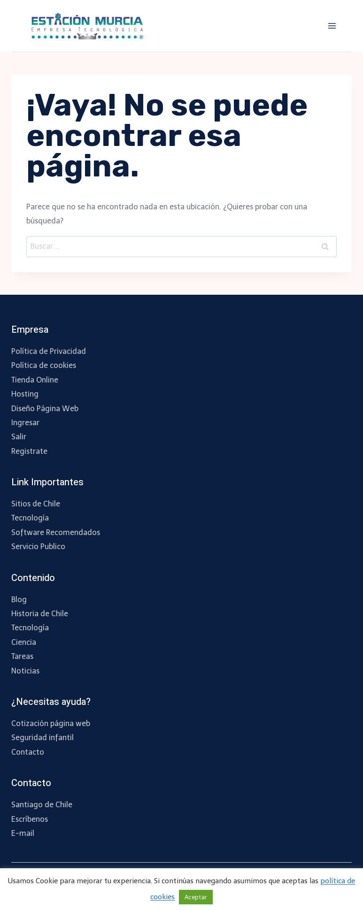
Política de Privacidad (48, 351)
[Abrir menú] (331, 25)
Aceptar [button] (196, 897)
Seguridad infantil (42, 737)
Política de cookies (43, 365)
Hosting (25, 394)
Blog (19, 599)
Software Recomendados (55, 532)
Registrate (29, 451)
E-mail (22, 833)
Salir (18, 436)
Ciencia (23, 642)
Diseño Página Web (44, 408)
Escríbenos (29, 819)
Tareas (22, 656)
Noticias (25, 670)
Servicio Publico (38, 546)
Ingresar (25, 422)
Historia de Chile (39, 613)
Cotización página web (50, 723)
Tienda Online (34, 379)
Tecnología (30, 517)
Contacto (27, 752)
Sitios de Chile (35, 503)
